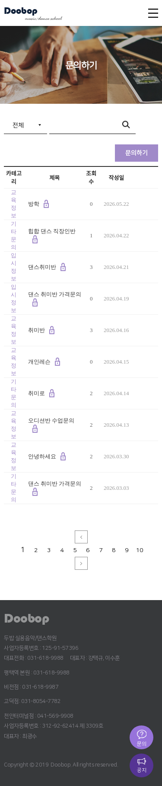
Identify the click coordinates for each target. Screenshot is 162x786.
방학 (33, 204)
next (81, 563)
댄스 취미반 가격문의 (55, 294)
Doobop (21, 11)
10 (139, 550)
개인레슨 (39, 361)
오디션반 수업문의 (51, 420)
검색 (126, 125)
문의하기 (136, 153)
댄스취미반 (42, 267)
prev (81, 536)
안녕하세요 (42, 456)
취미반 (36, 330)
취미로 (36, 393)
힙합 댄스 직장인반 (52, 231)
